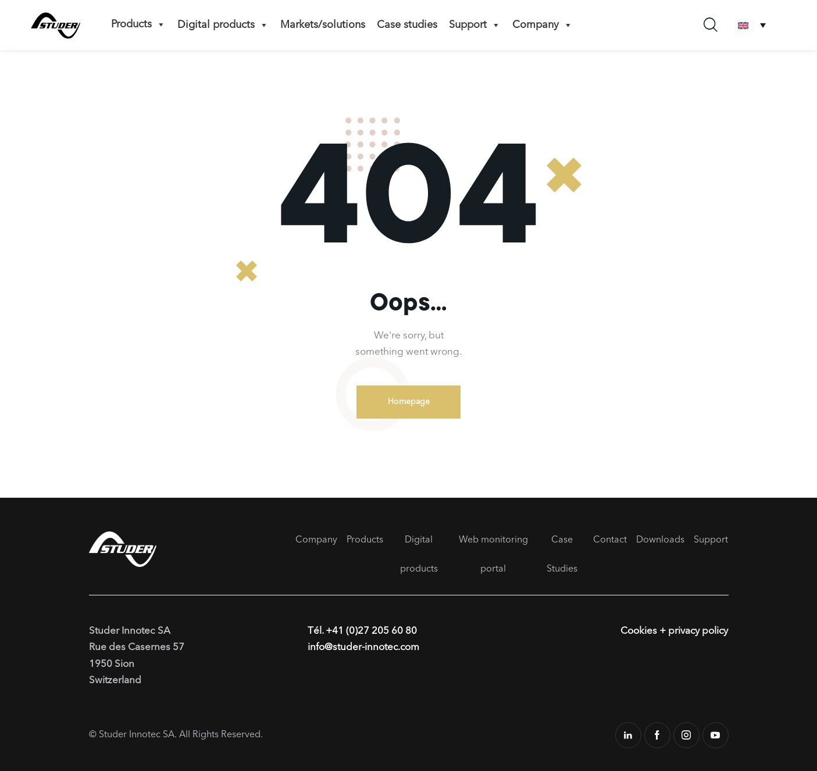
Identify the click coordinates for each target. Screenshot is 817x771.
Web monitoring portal (493, 555)
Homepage (409, 402)
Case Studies (562, 555)
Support (475, 25)
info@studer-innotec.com (364, 648)
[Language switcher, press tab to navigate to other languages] (752, 25)
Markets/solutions (322, 25)
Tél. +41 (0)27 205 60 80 (362, 631)
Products (138, 24)
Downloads (660, 540)
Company (542, 25)
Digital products (223, 25)
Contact (610, 540)
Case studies (407, 25)
